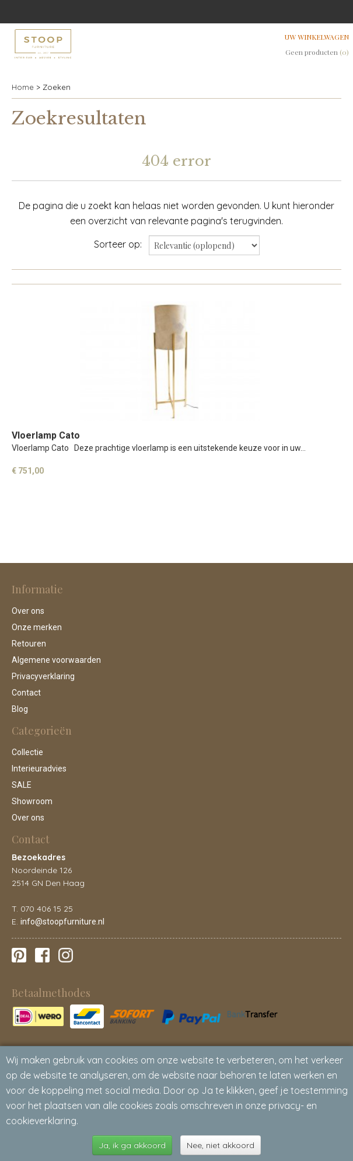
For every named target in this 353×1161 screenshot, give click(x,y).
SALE (22, 785)
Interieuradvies (39, 768)
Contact (26, 692)
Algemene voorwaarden (56, 660)
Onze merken (37, 627)
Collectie (27, 752)
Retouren (29, 643)
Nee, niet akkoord (220, 1145)
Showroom (32, 801)
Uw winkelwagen (317, 36)
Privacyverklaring (43, 676)
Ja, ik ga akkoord (132, 1145)
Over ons (28, 611)
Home (23, 87)
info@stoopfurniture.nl (62, 921)
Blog (20, 709)
